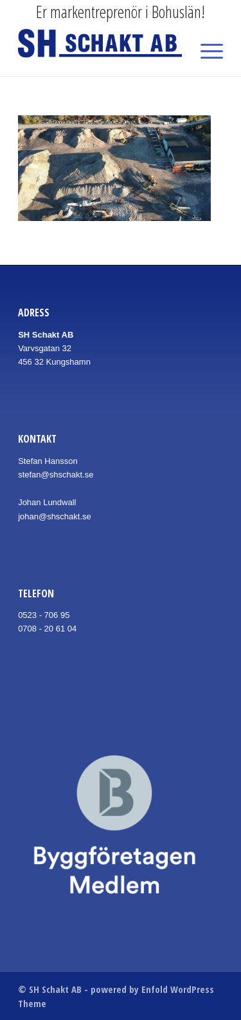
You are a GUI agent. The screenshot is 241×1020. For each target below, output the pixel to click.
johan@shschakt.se (54, 516)
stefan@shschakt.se (55, 474)
